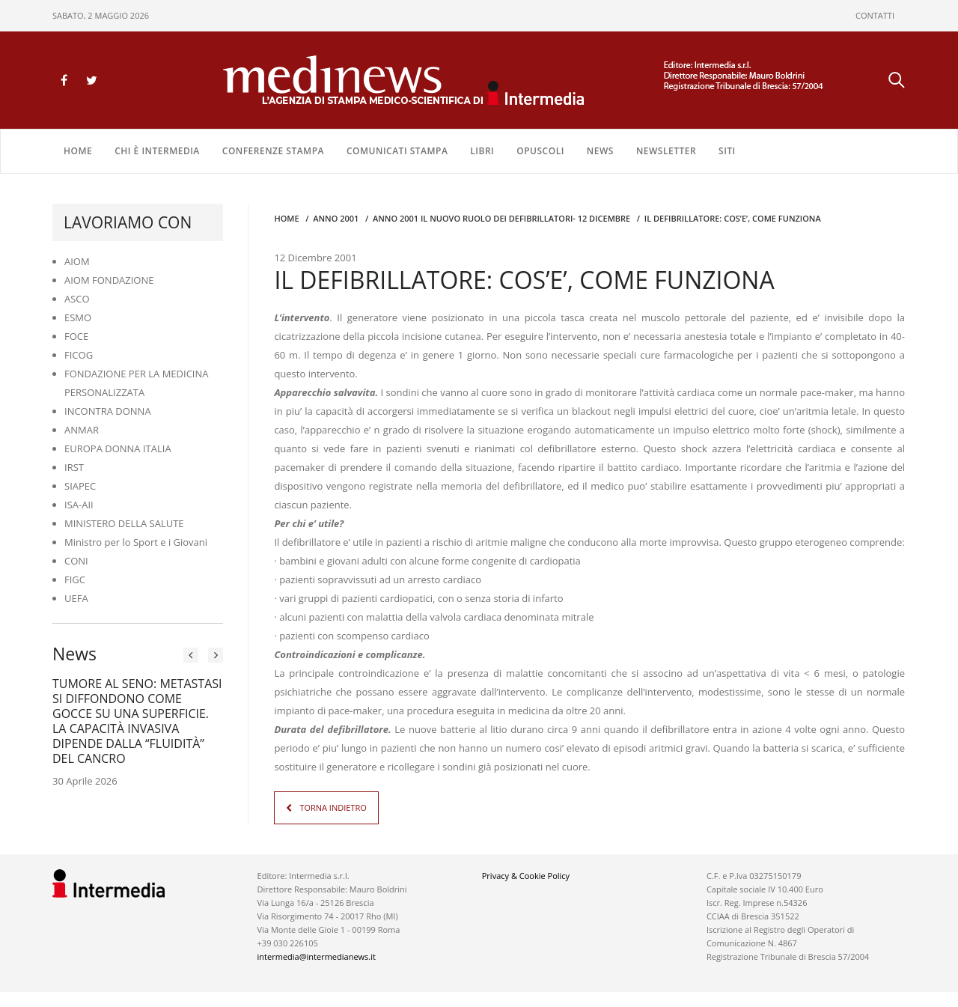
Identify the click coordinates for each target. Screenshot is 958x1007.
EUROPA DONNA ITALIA (117, 448)
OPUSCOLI (540, 150)
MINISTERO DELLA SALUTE (124, 523)
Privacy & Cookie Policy (526, 875)
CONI (76, 561)
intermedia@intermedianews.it (316, 956)
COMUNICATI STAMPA (397, 150)
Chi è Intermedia (157, 150)
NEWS (600, 150)
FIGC (74, 579)
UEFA (76, 598)
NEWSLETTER (666, 150)
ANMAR (81, 429)
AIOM (77, 261)
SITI (727, 150)
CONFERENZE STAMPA (273, 150)
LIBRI (482, 150)
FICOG (78, 355)
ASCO (77, 298)
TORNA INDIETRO (332, 807)
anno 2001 (336, 218)
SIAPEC (80, 486)
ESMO (77, 317)
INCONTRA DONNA (107, 411)
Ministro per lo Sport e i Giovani (135, 542)
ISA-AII (79, 504)
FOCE (76, 336)
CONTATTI (874, 15)
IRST (74, 467)
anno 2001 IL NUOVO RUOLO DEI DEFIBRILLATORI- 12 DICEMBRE (501, 218)
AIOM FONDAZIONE (109, 280)
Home (78, 150)
